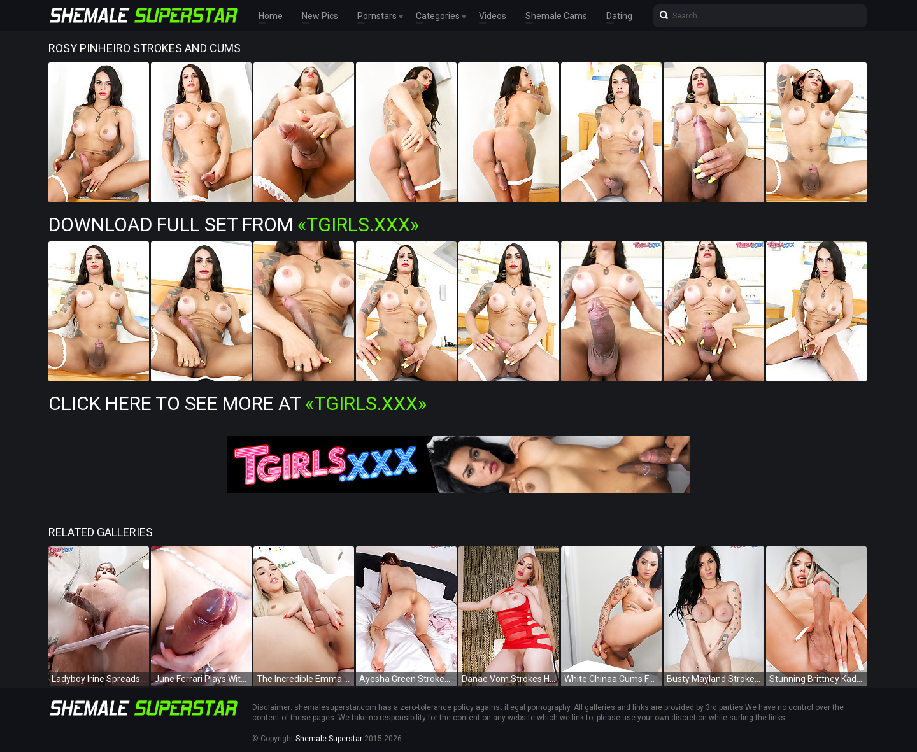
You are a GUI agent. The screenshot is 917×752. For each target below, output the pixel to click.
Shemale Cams (556, 16)
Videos (492, 16)
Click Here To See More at (237, 403)
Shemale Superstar (328, 738)
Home (271, 16)
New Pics (320, 16)
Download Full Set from (233, 224)
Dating (619, 16)
